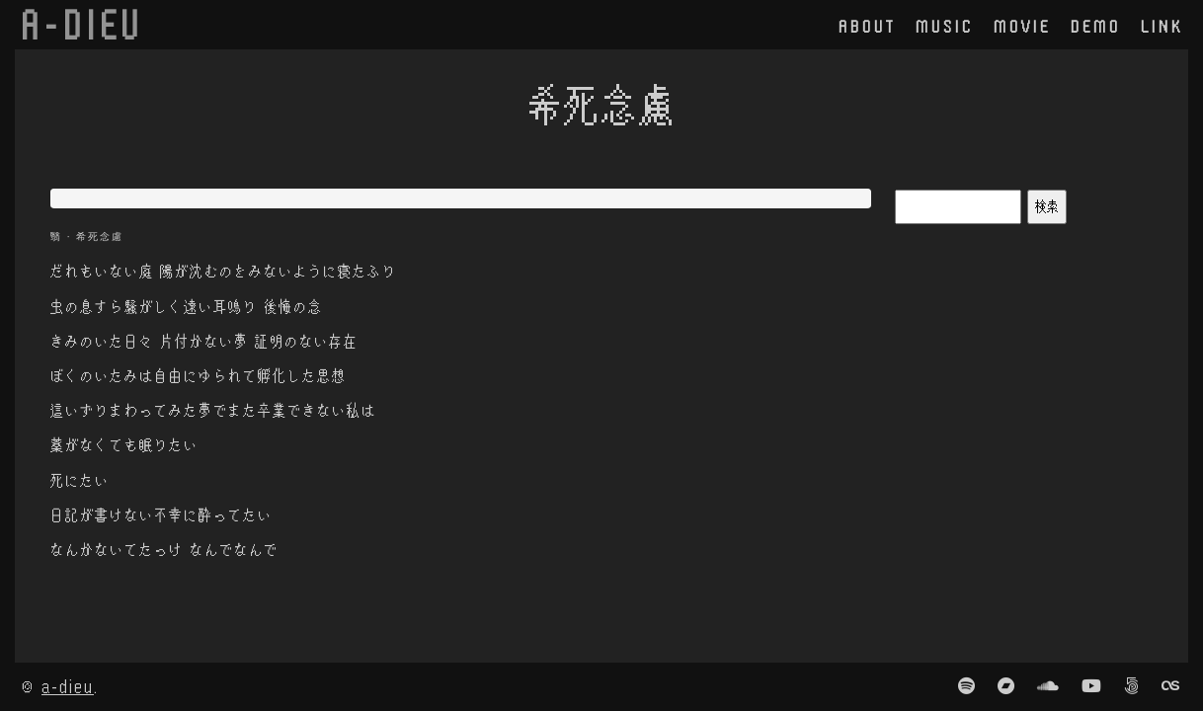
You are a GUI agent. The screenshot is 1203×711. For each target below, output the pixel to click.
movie (1022, 26)
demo (1096, 26)
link (1162, 26)
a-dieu (67, 685)
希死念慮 (99, 236)
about (867, 26)
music (945, 26)
